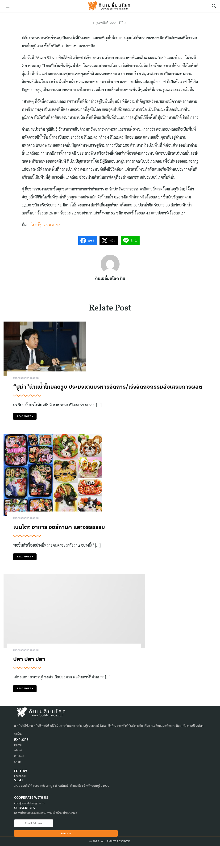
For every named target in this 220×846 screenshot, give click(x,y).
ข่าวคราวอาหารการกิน (26, 378)
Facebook (20, 776)
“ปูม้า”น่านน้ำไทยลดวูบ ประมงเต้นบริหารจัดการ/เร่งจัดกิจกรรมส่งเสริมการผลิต (107, 386)
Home (18, 744)
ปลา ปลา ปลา (29, 659)
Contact (19, 756)
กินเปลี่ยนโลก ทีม (110, 278)
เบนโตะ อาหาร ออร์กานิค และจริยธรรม (59, 527)
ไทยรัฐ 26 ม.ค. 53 (45, 224)
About (18, 750)
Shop (17, 761)
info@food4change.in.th (29, 803)
